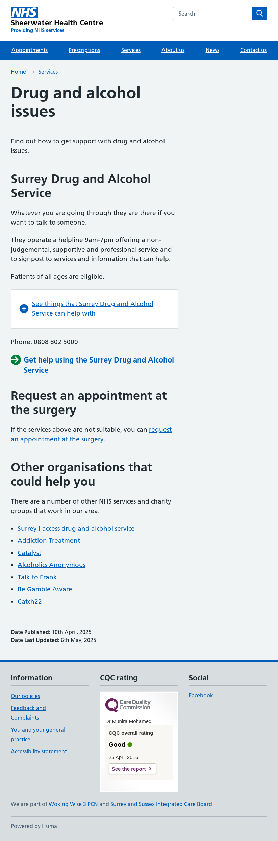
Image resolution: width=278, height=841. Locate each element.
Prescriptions (84, 50)
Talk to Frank (37, 577)
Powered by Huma (34, 826)
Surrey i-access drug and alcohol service (76, 528)
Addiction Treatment (49, 540)
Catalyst (29, 553)
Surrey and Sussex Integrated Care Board (161, 804)
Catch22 (30, 601)
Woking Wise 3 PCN (73, 804)
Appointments (29, 50)
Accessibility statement (39, 751)
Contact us (253, 50)
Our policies (25, 696)
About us (172, 50)
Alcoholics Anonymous (51, 565)
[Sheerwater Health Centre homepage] (57, 20)
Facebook (201, 695)
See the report (129, 769)
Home (18, 71)
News (212, 50)
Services (131, 50)
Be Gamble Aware (45, 589)
